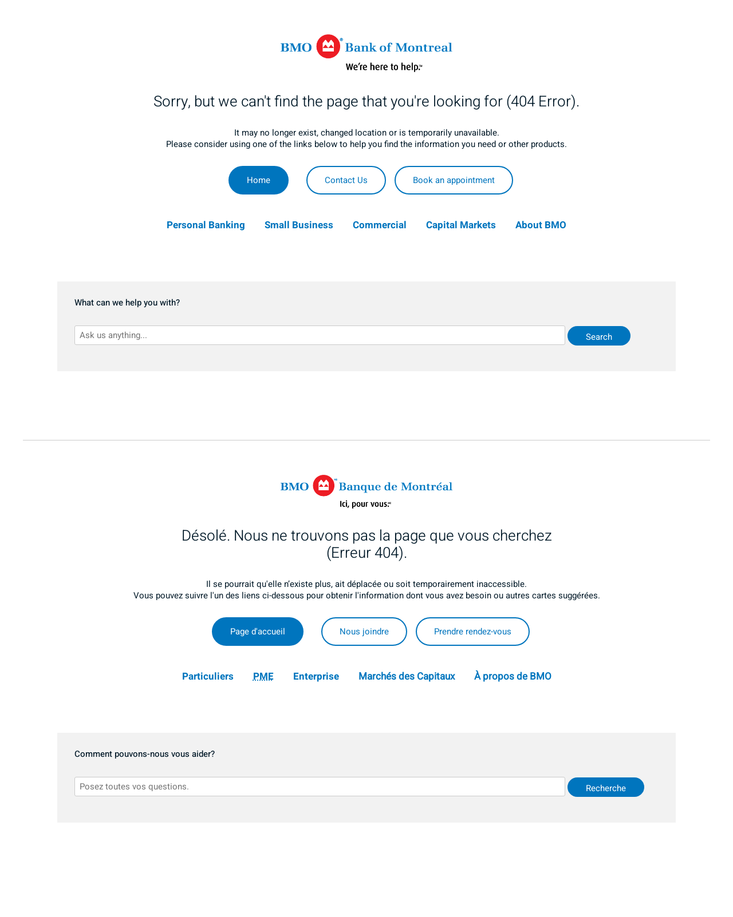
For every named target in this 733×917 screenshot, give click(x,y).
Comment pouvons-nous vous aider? (144, 754)
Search (599, 337)
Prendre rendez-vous (472, 631)
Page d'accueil (257, 631)
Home (258, 180)
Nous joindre (364, 631)
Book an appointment (454, 180)
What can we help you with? (127, 303)
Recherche (606, 788)
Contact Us (346, 180)
